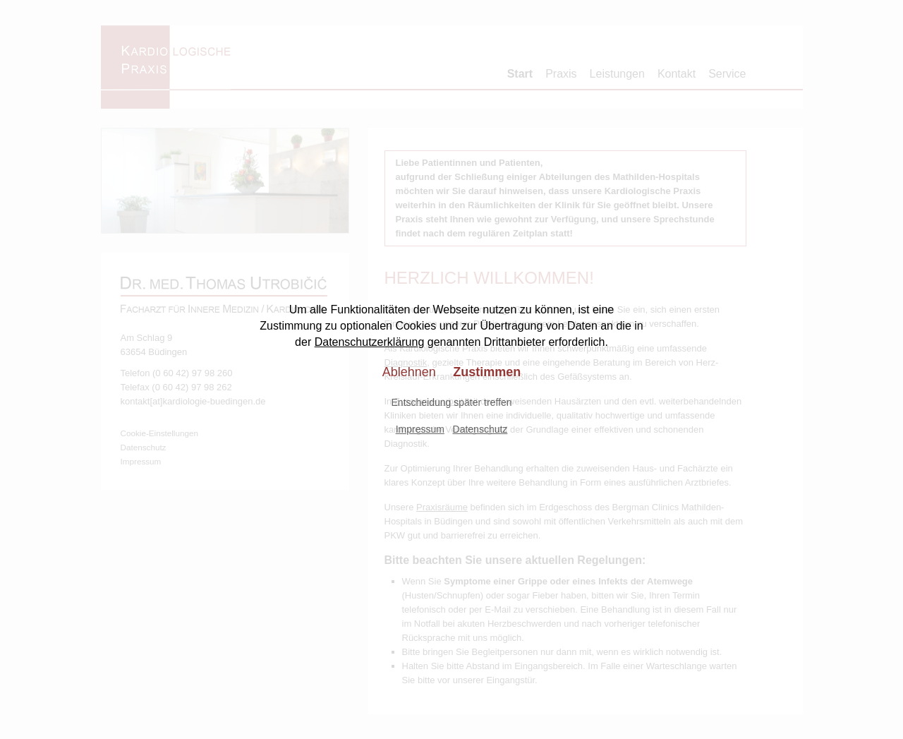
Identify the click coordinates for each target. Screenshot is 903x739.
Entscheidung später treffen (452, 402)
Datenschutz (480, 429)
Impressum (420, 429)
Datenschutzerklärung (370, 342)
